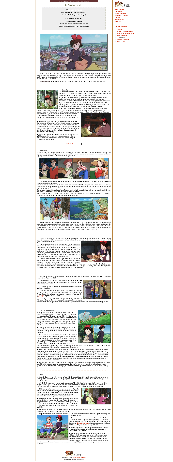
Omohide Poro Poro (123, 39)
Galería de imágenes (73, 144)
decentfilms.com (83, 423)
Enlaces (117, 17)
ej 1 (39, 296)
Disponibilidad (119, 19)
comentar (83, 457)
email (78, 457)
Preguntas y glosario (121, 15)
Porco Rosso (121, 41)
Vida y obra (118, 11)
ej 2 (42, 296)
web (74, 457)
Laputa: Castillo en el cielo (125, 31)
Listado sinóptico (120, 13)
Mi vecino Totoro (122, 35)
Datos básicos (119, 9)
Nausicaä (119, 29)
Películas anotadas (121, 26)
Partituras (118, 21)
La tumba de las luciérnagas (126, 33)
